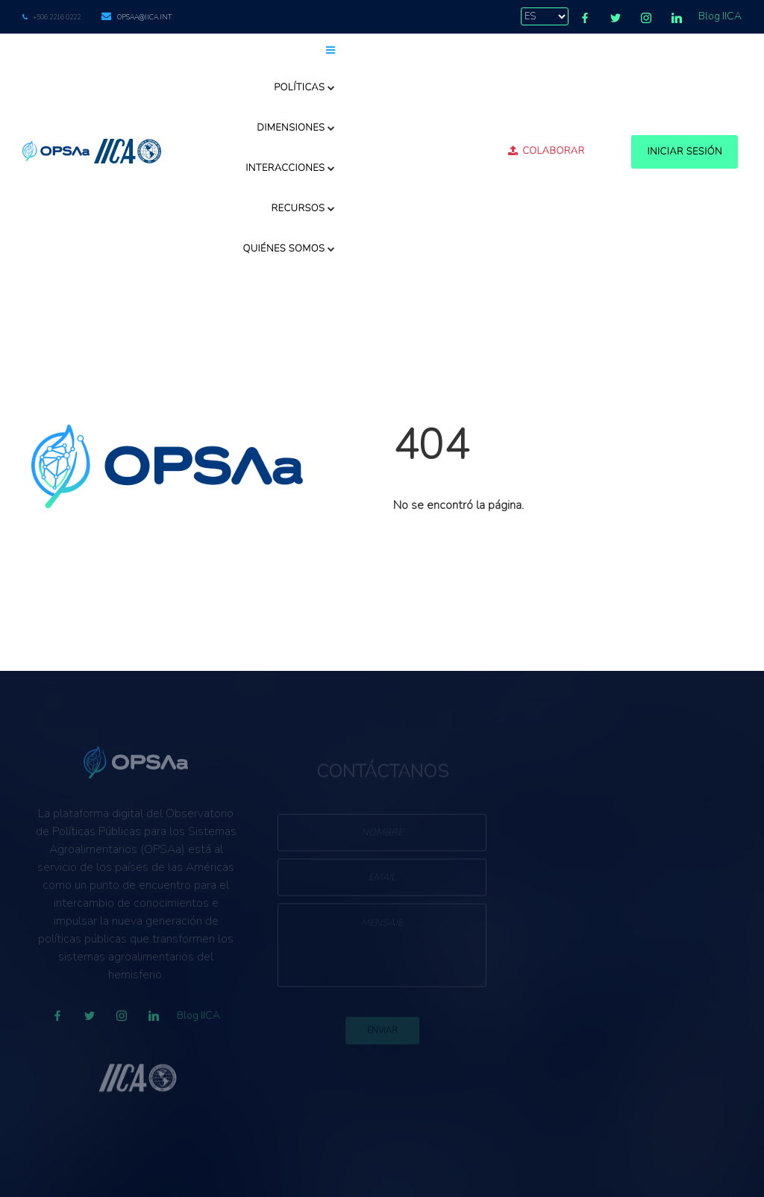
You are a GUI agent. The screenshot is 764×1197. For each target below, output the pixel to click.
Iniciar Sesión (684, 151)
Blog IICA (720, 16)
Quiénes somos (288, 248)
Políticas (305, 87)
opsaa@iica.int (144, 17)
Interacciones (290, 168)
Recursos (304, 208)
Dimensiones (296, 127)
